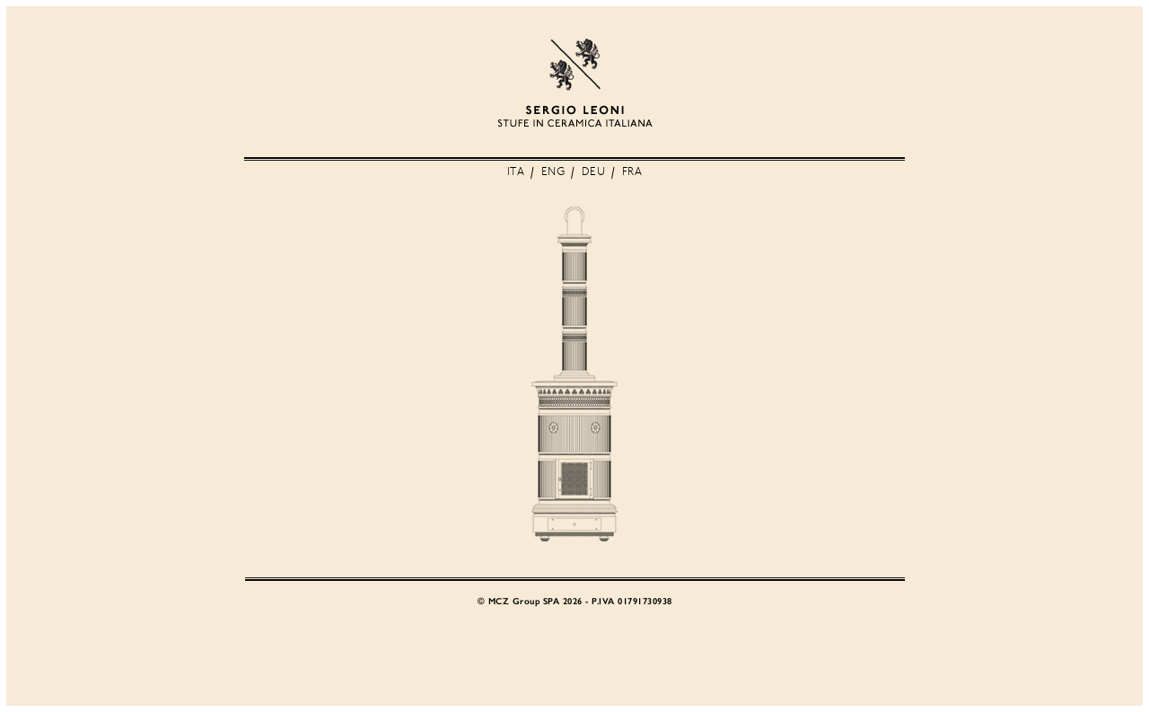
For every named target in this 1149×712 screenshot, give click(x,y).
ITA (516, 172)
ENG (553, 172)
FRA (632, 172)
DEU (594, 172)
